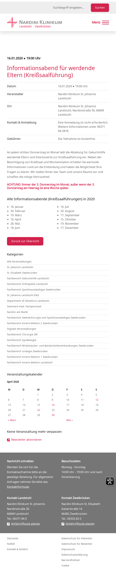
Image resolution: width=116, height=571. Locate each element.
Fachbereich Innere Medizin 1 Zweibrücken (32, 357)
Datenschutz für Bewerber (76, 544)
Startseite (12, 538)
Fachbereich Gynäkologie (21, 340)
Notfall (11, 544)
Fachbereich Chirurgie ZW (22, 334)
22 (38, 410)
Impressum (68, 549)
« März (12, 420)
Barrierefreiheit (70, 560)
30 (53, 415)
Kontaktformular (18, 487)
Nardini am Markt (17, 312)
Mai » (69, 420)
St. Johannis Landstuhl (20, 267)
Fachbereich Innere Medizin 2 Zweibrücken (32, 323)
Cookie (65, 565)
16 (53, 405)
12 (97, 400)
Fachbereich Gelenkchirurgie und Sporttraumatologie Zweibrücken (46, 318)
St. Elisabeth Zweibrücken (22, 273)
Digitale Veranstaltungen (21, 329)
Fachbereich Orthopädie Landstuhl (27, 284)
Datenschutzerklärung (74, 555)
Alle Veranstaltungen (19, 262)
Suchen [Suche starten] (100, 8)
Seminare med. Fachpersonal (24, 306)
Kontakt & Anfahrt (17, 549)
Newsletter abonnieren (26, 440)
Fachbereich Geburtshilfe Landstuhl (28, 278)
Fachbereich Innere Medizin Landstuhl (29, 362)
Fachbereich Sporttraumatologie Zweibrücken (34, 290)
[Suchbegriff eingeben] (71, 8)
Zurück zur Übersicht (25, 241)
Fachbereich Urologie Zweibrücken (27, 351)
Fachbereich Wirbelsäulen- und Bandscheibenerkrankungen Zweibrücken (50, 346)
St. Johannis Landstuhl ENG (23, 295)
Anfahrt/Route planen (25, 524)
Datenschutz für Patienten (76, 538)
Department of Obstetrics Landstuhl (28, 301)
